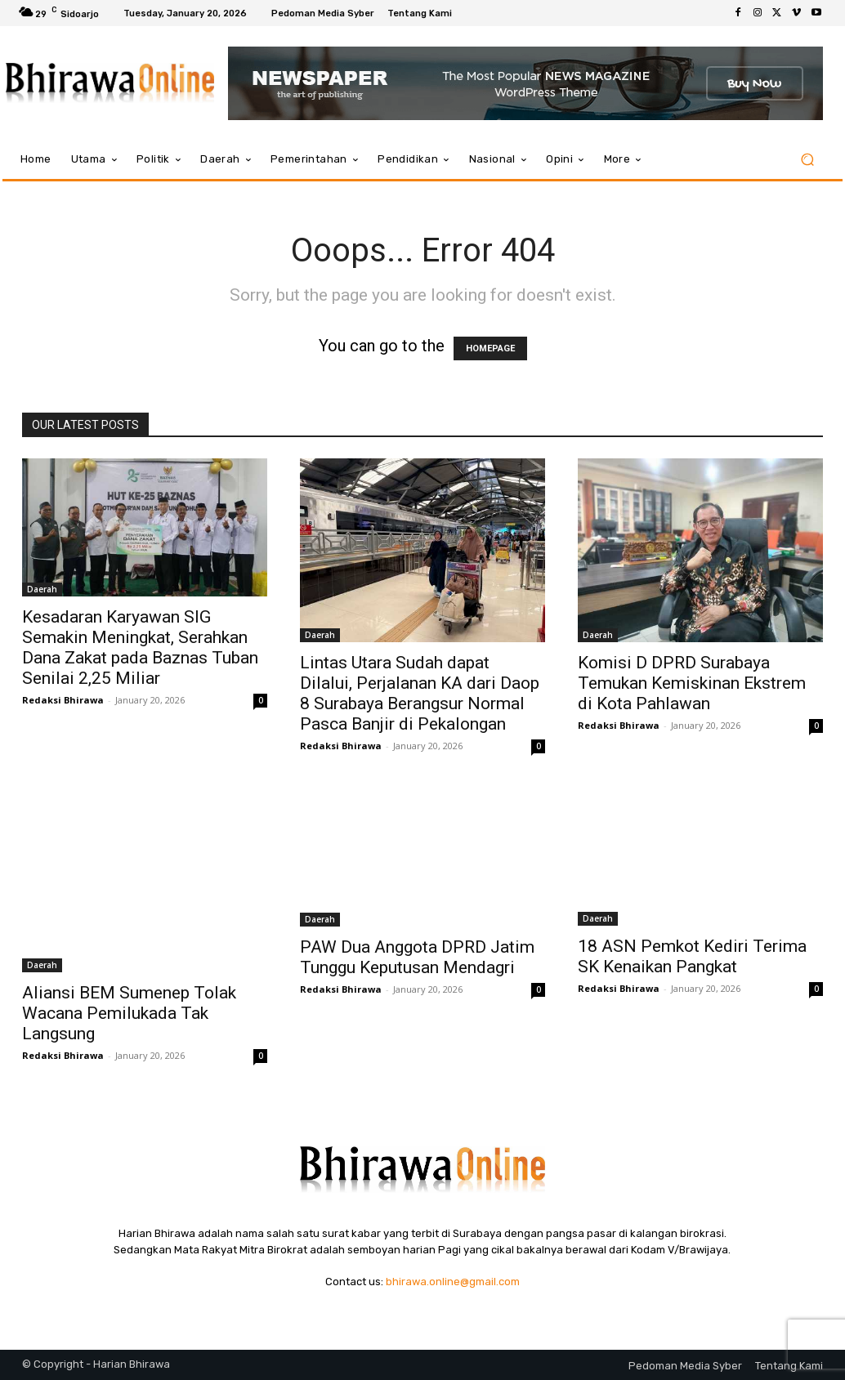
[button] (807, 160)
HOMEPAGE (490, 348)
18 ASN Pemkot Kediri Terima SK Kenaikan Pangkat (692, 956)
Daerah (42, 589)
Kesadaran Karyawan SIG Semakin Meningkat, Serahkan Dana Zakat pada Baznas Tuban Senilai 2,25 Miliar (140, 647)
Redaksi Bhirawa (63, 700)
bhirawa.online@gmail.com (453, 1281)
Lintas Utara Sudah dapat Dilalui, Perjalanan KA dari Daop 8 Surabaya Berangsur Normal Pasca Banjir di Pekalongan (419, 693)
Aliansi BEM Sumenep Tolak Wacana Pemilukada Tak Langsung (129, 1013)
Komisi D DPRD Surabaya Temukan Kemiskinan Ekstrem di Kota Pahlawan (692, 683)
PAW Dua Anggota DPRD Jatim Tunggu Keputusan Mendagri (417, 957)
